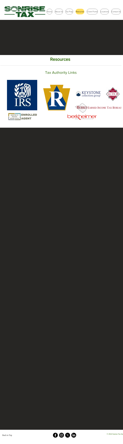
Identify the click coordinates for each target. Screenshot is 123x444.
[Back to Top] (8, 435)
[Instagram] (61, 435)
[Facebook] (55, 435)
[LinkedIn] (73, 435)
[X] (67, 435)
